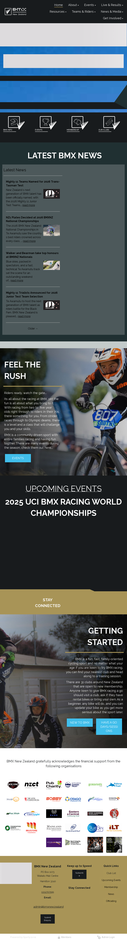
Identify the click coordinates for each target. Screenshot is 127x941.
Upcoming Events (111, 880)
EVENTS (18, 458)
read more (28, 205)
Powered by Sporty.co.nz (23, 937)
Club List (111, 873)
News (111, 894)
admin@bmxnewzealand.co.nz (52, 906)
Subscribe (79, 874)
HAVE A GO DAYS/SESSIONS (109, 727)
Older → (33, 328)
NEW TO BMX (79, 722)
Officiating (111, 901)
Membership (111, 887)
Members (64, 937)
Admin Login (106, 937)
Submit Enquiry (47, 918)
